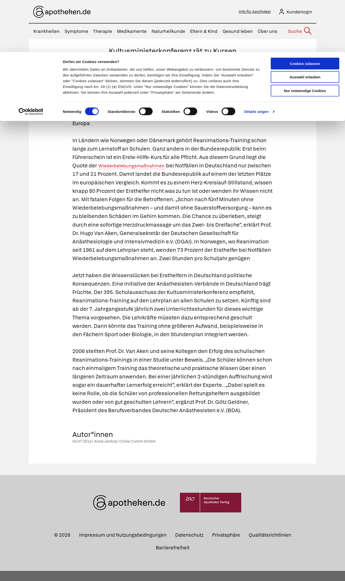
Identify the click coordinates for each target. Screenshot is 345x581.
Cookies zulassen (305, 12)
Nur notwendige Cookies (305, 39)
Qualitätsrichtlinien (270, 545)
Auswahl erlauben (305, 25)
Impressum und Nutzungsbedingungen (123, 545)
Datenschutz (189, 545)
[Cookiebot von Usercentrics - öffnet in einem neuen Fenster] (31, 60)
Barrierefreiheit (173, 557)
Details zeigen (256, 60)
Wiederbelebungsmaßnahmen (136, 167)
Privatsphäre (226, 545)
